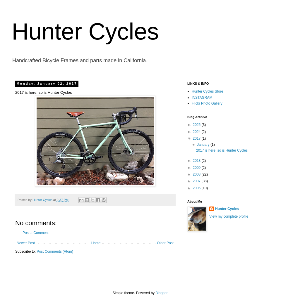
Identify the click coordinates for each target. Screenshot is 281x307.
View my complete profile (228, 216)
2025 (197, 125)
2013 (197, 161)
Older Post (165, 243)
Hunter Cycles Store (207, 91)
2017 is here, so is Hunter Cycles (222, 150)
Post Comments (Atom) (55, 251)
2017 (197, 138)
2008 (197, 174)
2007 (197, 181)
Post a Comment (36, 233)
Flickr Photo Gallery (207, 103)
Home (96, 243)
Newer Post (26, 243)
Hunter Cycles (85, 31)
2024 (197, 132)
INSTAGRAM (202, 98)
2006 (197, 188)
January (203, 145)
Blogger (161, 293)
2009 (197, 168)
